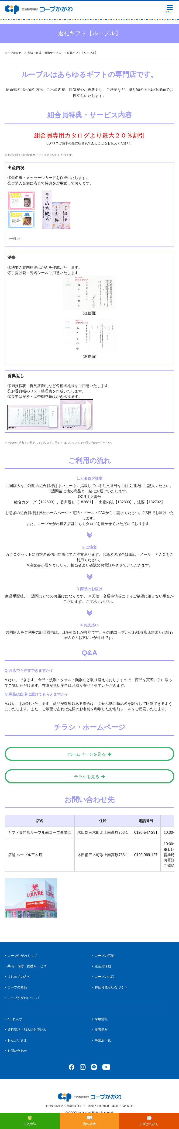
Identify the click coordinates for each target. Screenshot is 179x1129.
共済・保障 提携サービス (44, 53)
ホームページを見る (87, 754)
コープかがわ (13, 53)
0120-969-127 (146, 855)
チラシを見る (86, 776)
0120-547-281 (146, 832)
